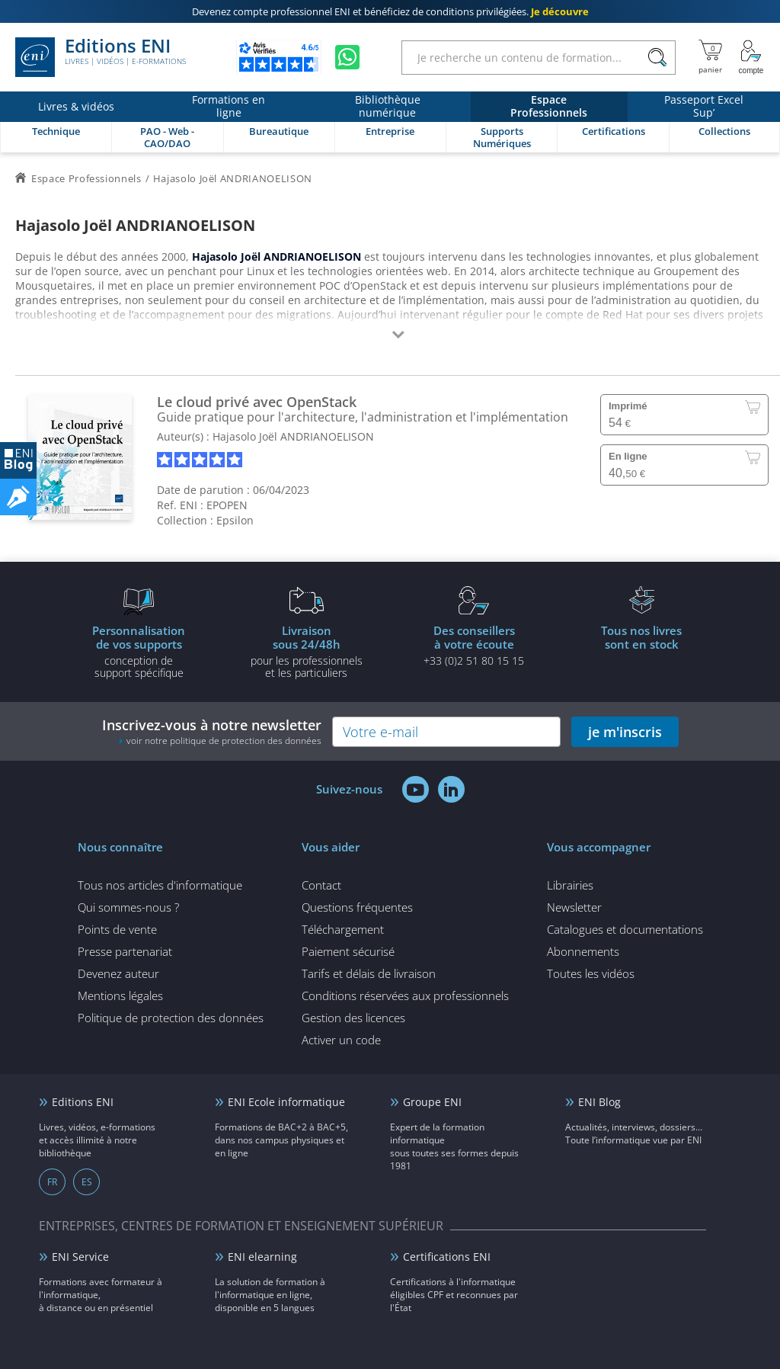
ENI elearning (262, 1256)
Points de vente (117, 929)
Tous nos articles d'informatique (160, 885)
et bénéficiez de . (390, 11)
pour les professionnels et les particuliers (306, 651)
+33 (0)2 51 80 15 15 (473, 645)
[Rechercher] (657, 57)
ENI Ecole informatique (286, 1102)
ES (87, 1181)
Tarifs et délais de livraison (369, 973)
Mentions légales (120, 995)
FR (52, 1181)
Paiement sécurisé (348, 951)
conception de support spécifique (138, 651)
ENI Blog (599, 1102)
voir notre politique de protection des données (223, 740)
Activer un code (341, 1039)
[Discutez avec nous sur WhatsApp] (347, 57)
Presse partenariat (125, 951)
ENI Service (80, 1256)
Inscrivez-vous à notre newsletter (211, 731)
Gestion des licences (353, 1017)
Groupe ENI (432, 1102)
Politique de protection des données (171, 1017)
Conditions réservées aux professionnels (405, 995)
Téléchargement (343, 929)
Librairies (570, 885)
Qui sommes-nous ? (128, 907)
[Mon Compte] (751, 57)
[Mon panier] (710, 57)
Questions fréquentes (357, 907)
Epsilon (235, 520)
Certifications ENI (447, 1256)
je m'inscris (625, 732)
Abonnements (583, 951)
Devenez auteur (118, 973)
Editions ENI (100, 57)
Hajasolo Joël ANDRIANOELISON (293, 436)
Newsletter (574, 907)
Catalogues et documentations (625, 929)
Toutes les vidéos (591, 973)
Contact (321, 885)
